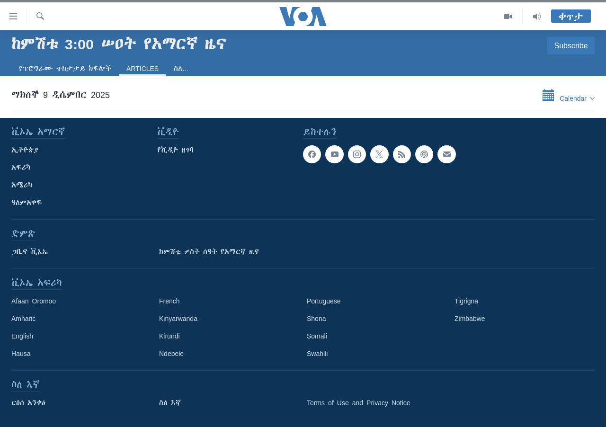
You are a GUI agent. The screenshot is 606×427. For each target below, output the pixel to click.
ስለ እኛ (170, 403)
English (22, 336)
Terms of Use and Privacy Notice (358, 403)
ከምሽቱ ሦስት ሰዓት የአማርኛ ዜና (209, 252)
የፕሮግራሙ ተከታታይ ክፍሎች (65, 68)
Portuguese (324, 301)
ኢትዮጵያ (25, 150)
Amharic (23, 318)
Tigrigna (466, 301)
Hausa (20, 353)
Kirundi (169, 336)
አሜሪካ (21, 185)
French (169, 301)
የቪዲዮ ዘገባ (175, 150)
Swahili (317, 353)
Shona (316, 318)
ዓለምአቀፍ (26, 202)
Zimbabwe (469, 318)
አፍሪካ (20, 167)
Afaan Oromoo (33, 301)
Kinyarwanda (178, 318)
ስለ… (181, 68)
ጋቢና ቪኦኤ (29, 252)
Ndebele (171, 353)
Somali (317, 336)
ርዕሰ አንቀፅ (28, 403)
